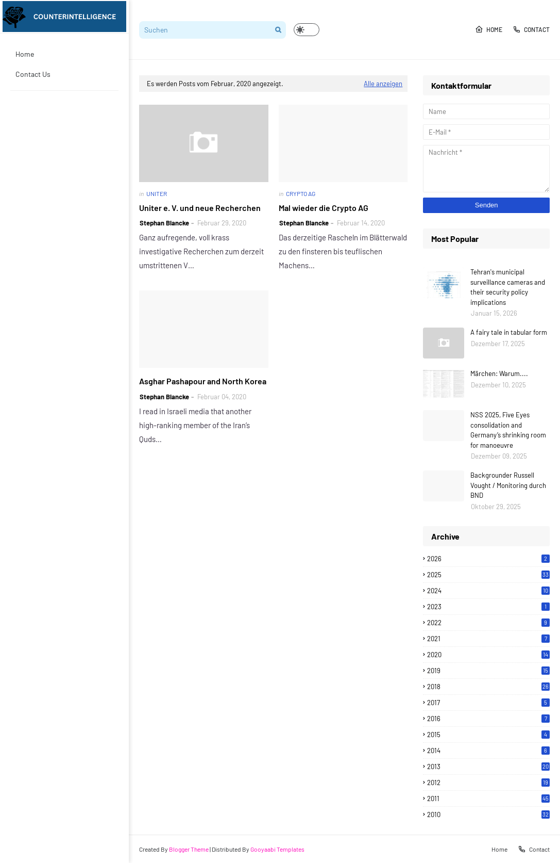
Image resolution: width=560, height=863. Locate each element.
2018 (488, 686)
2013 (488, 766)
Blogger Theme (189, 849)
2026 (488, 559)
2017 (488, 702)
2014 (488, 750)
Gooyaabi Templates (277, 849)
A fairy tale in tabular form (508, 332)
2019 (488, 670)
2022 (488, 622)
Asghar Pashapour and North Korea (202, 381)
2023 (488, 607)
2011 (488, 798)
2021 (488, 638)
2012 (488, 782)
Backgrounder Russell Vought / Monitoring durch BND (508, 485)
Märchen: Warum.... (499, 373)
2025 (488, 575)
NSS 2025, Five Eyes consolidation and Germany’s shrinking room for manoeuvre (508, 430)
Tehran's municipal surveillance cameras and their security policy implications (507, 287)
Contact (531, 29)
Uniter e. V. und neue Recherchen (200, 208)
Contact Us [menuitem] (32, 74)
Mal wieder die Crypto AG (323, 208)
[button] (306, 29)
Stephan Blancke (164, 223)
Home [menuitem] (24, 54)
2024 (488, 591)
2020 (488, 654)
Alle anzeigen (383, 83)
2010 (488, 814)
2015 (488, 734)
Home (488, 29)
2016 (488, 718)
